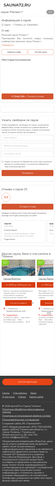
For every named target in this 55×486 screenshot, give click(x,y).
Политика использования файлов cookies (26, 415)
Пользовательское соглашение (20, 419)
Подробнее (9, 239)
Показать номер (35, 96)
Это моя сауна (41, 52)
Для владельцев (27, 382)
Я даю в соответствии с (28, 164)
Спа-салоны (20, 393)
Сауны (6, 393)
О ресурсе (8, 397)
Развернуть (8, 45)
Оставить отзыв (27, 206)
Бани (33, 393)
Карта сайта (36, 397)
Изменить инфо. (14, 52)
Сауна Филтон (12, 278)
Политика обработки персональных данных (23, 410)
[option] (18, 293)
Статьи (22, 397)
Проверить (27, 173)
